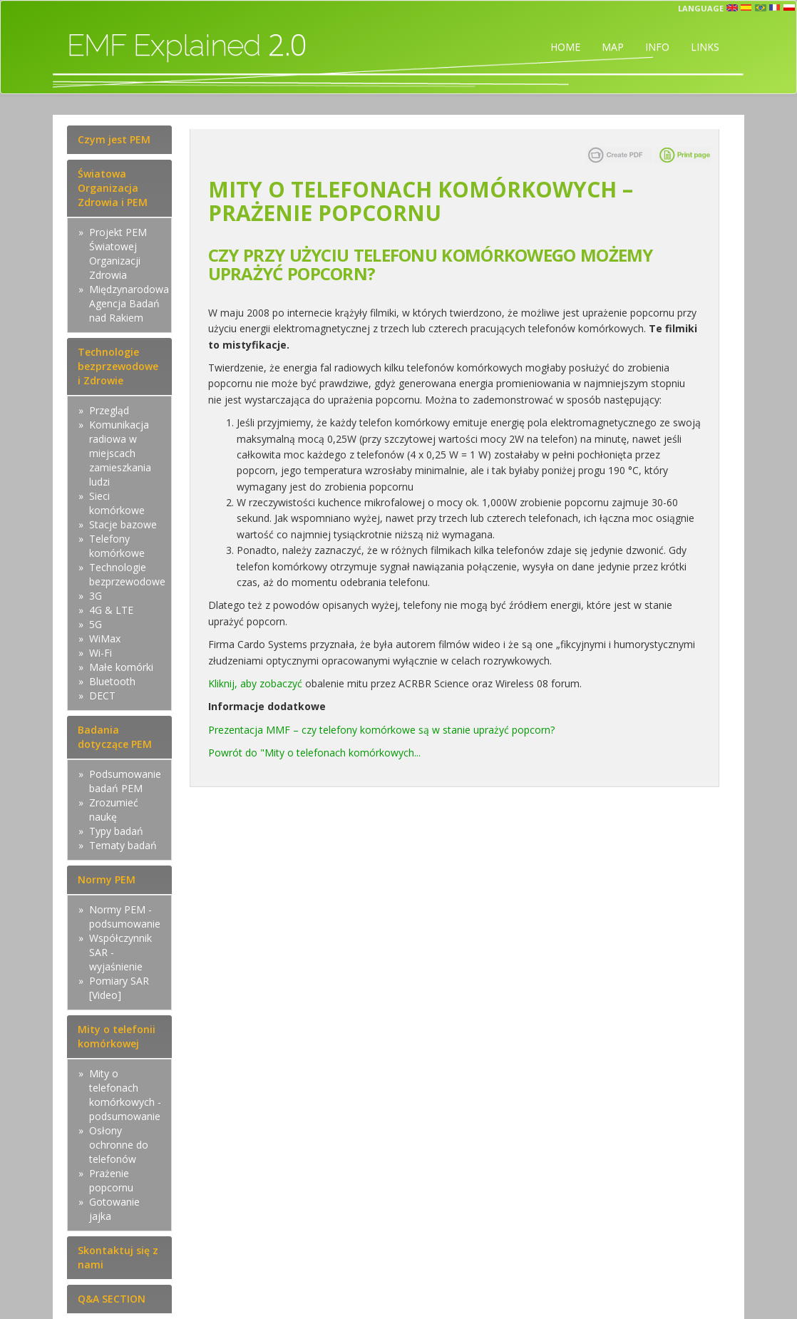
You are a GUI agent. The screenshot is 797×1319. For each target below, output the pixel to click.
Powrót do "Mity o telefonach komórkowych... (314, 752)
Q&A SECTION (111, 1298)
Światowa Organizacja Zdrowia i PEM (113, 188)
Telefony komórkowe (117, 546)
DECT (102, 695)
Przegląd (109, 410)
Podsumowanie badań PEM (125, 781)
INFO (657, 46)
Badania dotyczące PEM (115, 737)
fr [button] (775, 7)
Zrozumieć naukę (113, 809)
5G (95, 624)
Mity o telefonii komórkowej (116, 1036)
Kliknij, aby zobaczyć (255, 683)
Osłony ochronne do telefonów (118, 1145)
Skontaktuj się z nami (118, 1257)
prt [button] (760, 7)
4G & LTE (111, 610)
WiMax (104, 638)
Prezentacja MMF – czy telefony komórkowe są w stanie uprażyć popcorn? (381, 730)
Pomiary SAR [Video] (119, 988)
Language (701, 8)
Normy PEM (106, 879)
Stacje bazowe (123, 524)
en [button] (732, 7)
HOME (565, 46)
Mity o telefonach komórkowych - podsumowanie (125, 1095)
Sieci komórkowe (117, 503)
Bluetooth (112, 681)
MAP (613, 46)
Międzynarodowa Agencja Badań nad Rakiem (129, 303)
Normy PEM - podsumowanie (124, 916)
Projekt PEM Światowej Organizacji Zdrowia (118, 253)
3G (95, 595)
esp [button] (746, 7)
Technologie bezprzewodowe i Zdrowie (118, 366)
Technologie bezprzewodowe (127, 574)
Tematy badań (123, 845)
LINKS (705, 46)
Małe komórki (121, 667)
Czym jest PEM (114, 139)
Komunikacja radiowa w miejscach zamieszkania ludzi (120, 453)
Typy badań (116, 831)
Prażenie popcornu (111, 1180)
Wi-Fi (100, 653)
